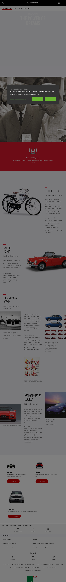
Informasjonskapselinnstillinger (18, 99)
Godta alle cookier (50, 99)
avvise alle (37, 99)
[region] (33, 94)
